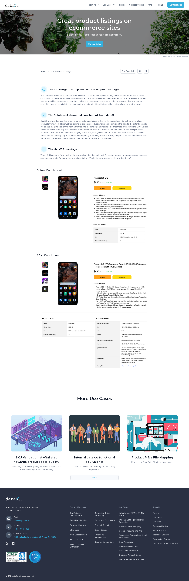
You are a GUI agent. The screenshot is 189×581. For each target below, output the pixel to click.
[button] (93, 4)
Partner (151, 5)
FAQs (160, 5)
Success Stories (136, 5)
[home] (12, 5)
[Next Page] (94, 477)
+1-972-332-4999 (21, 529)
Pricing (122, 5)
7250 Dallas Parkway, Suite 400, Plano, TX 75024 (35, 537)
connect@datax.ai (21, 521)
